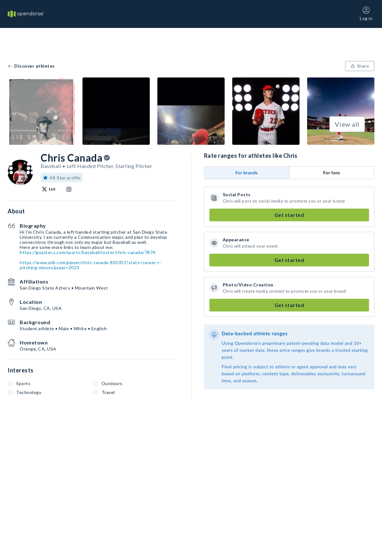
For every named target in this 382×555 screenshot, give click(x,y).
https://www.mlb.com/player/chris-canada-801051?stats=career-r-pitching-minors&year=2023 (90, 265)
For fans (331, 172)
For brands (246, 172)
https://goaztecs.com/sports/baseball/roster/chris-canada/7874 (87, 252)
